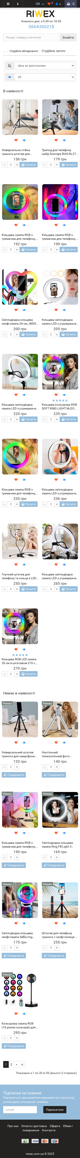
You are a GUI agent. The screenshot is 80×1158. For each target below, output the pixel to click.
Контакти (48, 1130)
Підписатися (55, 1109)
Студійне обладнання (24, 51)
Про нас (13, 1126)
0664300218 (41, 26)
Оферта (55, 1126)
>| (22, 1064)
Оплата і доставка (34, 1126)
